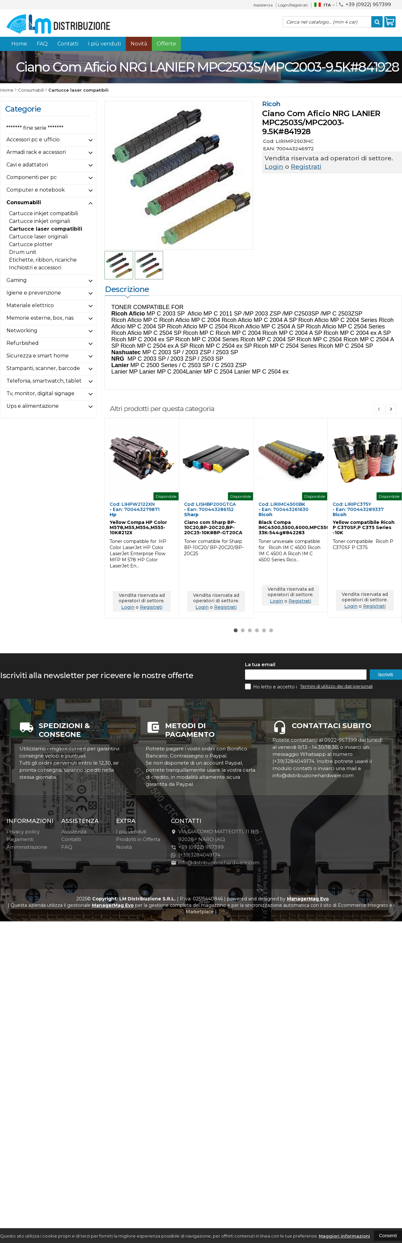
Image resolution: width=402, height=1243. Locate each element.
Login (274, 166)
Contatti (67, 44)
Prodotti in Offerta (138, 839)
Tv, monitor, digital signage (40, 393)
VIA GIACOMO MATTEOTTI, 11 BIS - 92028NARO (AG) (216, 835)
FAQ (42, 44)
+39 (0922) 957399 (364, 4)
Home (19, 44)
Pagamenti (20, 839)
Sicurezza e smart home (37, 356)
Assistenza (263, 5)
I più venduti (104, 44)
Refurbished (22, 343)
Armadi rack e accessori (36, 152)
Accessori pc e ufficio (33, 139)
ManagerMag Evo (308, 899)
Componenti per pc (31, 177)
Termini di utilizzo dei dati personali (336, 686)
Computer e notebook (35, 190)
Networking (21, 330)
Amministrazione (26, 847)
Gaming (16, 280)
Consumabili (23, 202)
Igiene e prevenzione (33, 293)
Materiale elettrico (30, 305)
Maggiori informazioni (344, 1235)
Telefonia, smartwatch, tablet (44, 381)
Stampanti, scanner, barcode (43, 368)
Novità (139, 44)
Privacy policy (23, 831)
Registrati (306, 166)
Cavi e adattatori (27, 165)
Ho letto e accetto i (271, 686)
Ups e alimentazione (32, 406)
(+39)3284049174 (195, 855)
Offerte (166, 44)
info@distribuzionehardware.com (215, 862)
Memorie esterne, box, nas (40, 318)
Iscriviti (385, 674)
